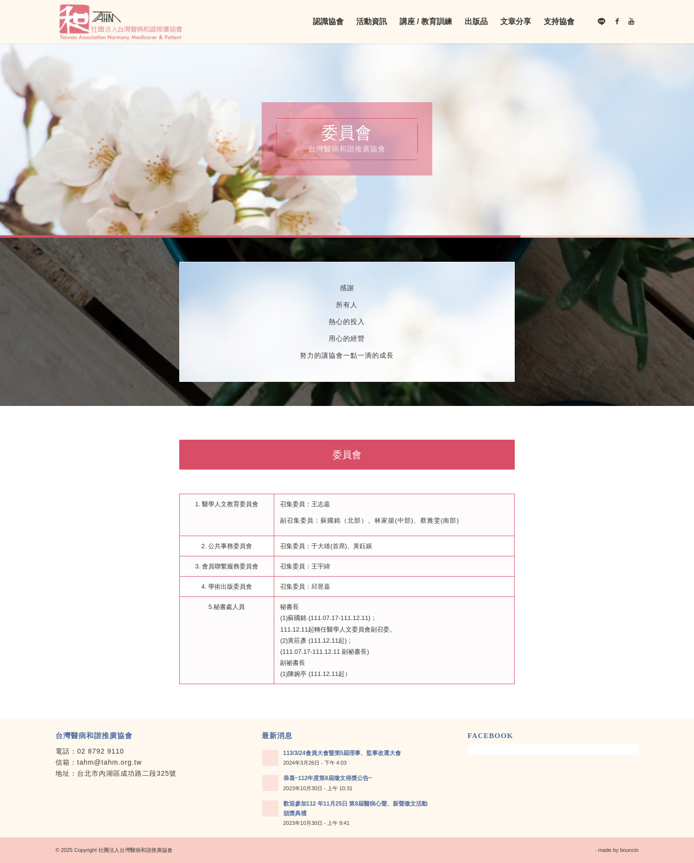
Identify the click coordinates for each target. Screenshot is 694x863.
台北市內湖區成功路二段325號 (126, 773)
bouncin (629, 850)
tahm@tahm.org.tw (109, 762)
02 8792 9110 (100, 751)
